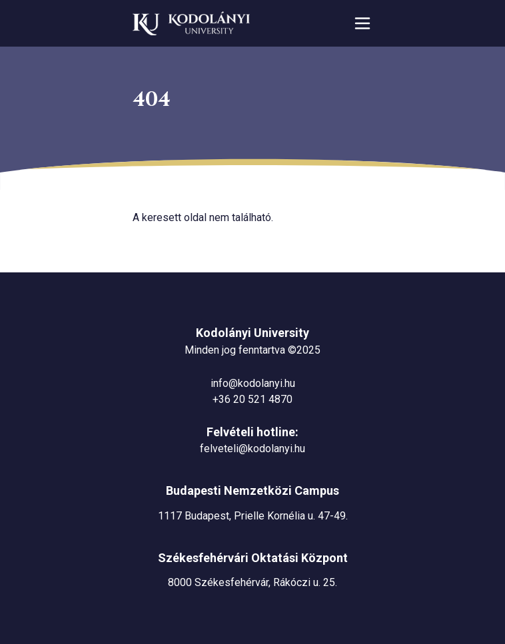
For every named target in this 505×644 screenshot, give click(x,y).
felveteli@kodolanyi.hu (252, 448)
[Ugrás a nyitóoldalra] (191, 23)
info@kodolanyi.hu (253, 383)
